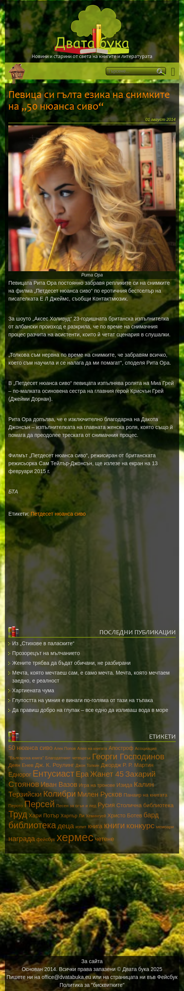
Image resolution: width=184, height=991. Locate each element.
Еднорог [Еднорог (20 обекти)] (19, 774)
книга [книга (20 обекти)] (95, 826)
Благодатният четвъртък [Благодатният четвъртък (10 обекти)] (67, 758)
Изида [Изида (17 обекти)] (124, 785)
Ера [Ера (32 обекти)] (82, 774)
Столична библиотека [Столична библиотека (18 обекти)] (144, 805)
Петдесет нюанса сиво (58, 514)
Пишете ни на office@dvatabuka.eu (48, 977)
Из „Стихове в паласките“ (43, 643)
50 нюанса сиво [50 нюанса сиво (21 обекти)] (30, 747)
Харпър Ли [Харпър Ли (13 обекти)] (72, 815)
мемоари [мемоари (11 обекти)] (165, 827)
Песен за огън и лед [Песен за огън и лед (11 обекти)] (76, 805)
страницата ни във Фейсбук (144, 977)
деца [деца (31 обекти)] (66, 826)
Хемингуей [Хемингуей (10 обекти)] (96, 816)
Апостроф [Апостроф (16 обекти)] (121, 748)
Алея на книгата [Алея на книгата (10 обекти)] (92, 748)
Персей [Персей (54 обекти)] (39, 804)
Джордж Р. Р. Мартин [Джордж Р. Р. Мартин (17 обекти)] (127, 765)
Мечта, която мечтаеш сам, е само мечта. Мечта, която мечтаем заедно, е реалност (91, 677)
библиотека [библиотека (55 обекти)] (32, 825)
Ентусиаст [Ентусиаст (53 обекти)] (54, 774)
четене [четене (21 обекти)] (104, 838)
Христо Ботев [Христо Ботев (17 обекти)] (124, 815)
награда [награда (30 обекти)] (21, 839)
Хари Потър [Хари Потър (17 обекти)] (44, 815)
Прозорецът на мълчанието (46, 653)
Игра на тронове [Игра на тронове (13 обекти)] (97, 785)
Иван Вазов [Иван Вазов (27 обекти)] (59, 784)
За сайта (92, 961)
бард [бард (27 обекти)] (151, 815)
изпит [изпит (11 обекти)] (80, 827)
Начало (16, 71)
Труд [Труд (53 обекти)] (17, 814)
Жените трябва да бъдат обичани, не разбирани (71, 663)
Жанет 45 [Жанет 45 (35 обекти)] (107, 774)
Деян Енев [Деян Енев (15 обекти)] (20, 765)
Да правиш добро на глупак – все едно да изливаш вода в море (90, 710)
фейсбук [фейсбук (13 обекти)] (45, 839)
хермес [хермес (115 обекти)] (74, 837)
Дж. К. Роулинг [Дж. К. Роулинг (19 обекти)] (54, 765)
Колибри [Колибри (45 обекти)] (59, 794)
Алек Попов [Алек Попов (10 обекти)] (65, 748)
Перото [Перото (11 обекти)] (15, 805)
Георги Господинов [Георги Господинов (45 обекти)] (128, 756)
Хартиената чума (33, 690)
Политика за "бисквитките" (92, 985)
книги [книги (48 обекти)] (114, 825)
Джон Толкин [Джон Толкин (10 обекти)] (87, 765)
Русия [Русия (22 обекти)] (106, 805)
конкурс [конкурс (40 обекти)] (140, 825)
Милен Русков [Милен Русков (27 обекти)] (99, 794)
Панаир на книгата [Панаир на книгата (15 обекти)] (145, 795)
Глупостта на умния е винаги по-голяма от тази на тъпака (82, 700)
